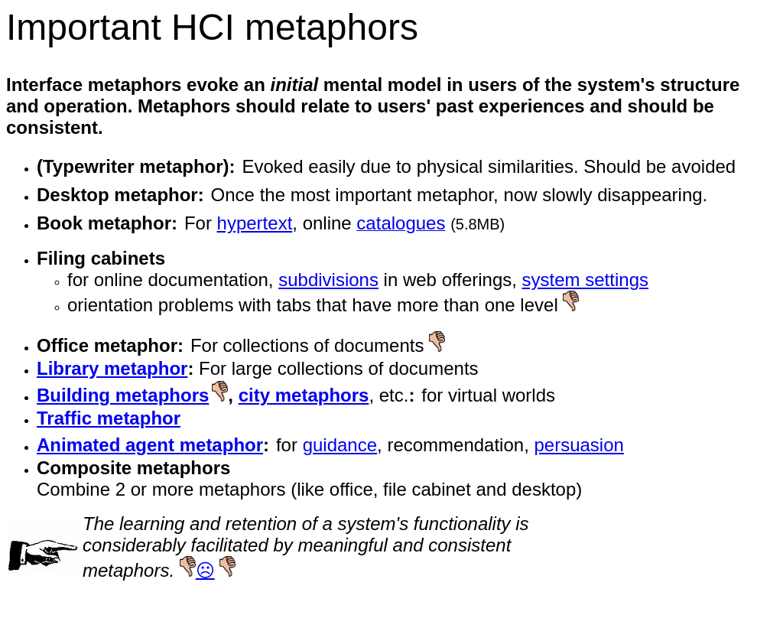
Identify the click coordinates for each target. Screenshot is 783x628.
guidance (340, 444)
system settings (585, 279)
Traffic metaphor (108, 418)
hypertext (255, 223)
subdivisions (328, 279)
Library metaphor (112, 368)
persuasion (578, 444)
